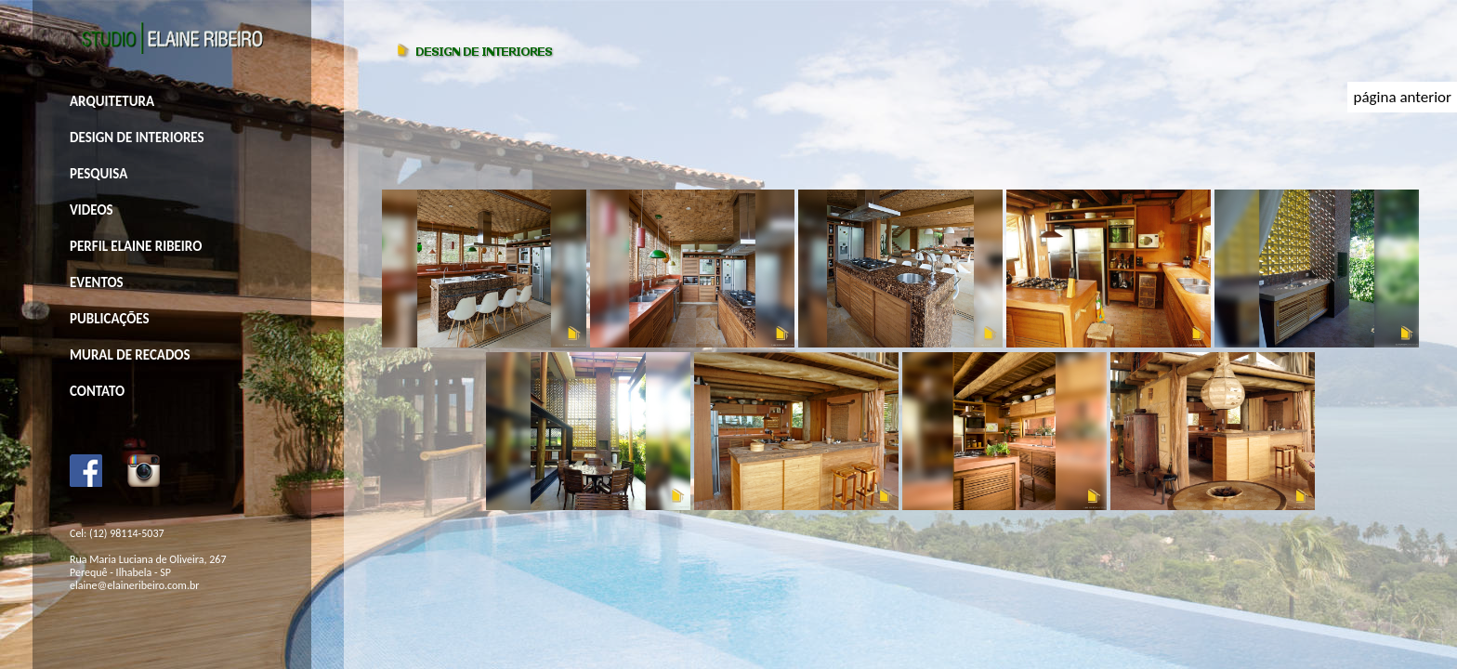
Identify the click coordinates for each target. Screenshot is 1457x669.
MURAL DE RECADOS (130, 355)
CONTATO (97, 391)
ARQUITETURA (112, 101)
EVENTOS (97, 282)
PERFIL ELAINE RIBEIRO (136, 246)
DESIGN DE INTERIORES (137, 137)
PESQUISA (98, 173)
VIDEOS (91, 210)
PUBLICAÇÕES (110, 318)
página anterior (1402, 97)
